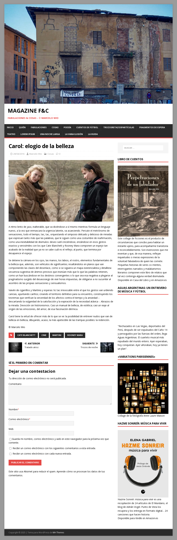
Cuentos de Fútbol (87, 127)
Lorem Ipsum (28, 134)
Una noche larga (50, 134)
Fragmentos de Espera (152, 127)
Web (11, 429)
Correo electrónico (19, 419)
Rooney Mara (75, 335)
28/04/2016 (18, 153)
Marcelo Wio (35, 153)
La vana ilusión (74, 134)
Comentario (15, 384)
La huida (93, 134)
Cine (43, 335)
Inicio (10, 127)
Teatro (11, 134)
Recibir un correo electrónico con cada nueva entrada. (42, 453)
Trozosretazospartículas (118, 127)
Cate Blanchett (26, 335)
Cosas (55, 127)
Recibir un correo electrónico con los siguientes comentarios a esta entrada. (54, 448)
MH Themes (58, 532)
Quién (22, 127)
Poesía (67, 127)
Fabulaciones (38, 127)
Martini (56, 335)
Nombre (13, 409)
